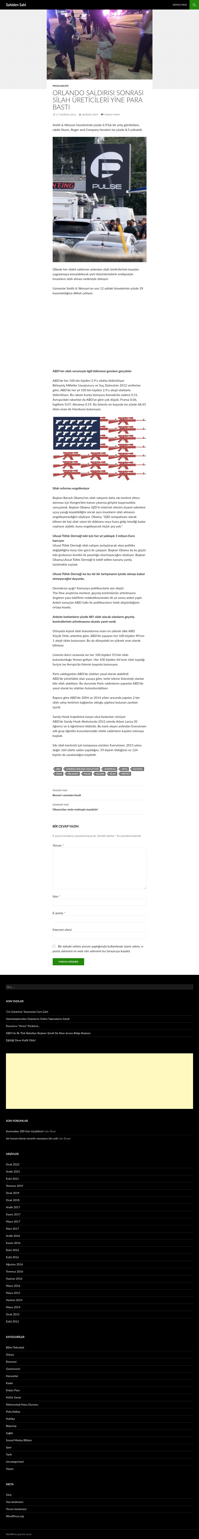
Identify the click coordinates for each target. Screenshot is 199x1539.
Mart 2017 (12, 1228)
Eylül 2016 (12, 1257)
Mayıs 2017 (13, 1221)
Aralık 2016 (13, 1235)
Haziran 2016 (14, 1278)
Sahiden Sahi (16, 5)
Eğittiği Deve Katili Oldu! (21, 1040)
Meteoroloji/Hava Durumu (22, 1404)
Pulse (87, 773)
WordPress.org (15, 1516)
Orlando (73, 773)
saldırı (100, 773)
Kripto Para (13, 1390)
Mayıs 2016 (13, 1285)
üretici (125, 773)
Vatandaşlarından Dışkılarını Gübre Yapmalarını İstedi (38, 1018)
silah (113, 773)
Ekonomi (11, 1361)
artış (124, 769)
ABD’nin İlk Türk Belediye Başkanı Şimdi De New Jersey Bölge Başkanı (48, 1033)
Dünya (10, 1354)
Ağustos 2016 (14, 1264)
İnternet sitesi (62, 929)
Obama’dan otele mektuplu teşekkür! (100, 806)
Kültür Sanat (13, 1397)
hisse (59, 773)
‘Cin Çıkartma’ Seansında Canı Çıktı (27, 1011)
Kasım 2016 (13, 1243)
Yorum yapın (112, 114)
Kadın (9, 1383)
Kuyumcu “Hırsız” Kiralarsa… (23, 1026)
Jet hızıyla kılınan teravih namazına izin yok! (32, 1138)
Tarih (9, 1454)
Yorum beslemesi (16, 1509)
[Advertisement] (99, 1081)
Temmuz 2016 (14, 1271)
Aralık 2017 (13, 1207)
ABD (58, 769)
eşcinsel (138, 769)
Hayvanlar (12, 1376)
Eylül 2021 (12, 1178)
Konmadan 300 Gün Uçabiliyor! (25, 1131)
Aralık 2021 (13, 1171)
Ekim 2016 (12, 1250)
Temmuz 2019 (14, 1185)
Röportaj (11, 1426)
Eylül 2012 (12, 1321)
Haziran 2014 (14, 1300)
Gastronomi (13, 1368)
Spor (8, 1447)
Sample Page (179, 4)
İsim (56, 896)
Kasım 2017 (13, 1214)
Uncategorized (15, 1461)
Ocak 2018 (12, 1200)
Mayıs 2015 (13, 1292)
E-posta (59, 913)
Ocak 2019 (12, 1193)
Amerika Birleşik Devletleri (82, 769)
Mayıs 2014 (13, 1307)
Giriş (8, 1494)
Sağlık (9, 1433)
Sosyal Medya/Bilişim (19, 1440)
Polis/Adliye (61, 85)
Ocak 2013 (12, 1314)
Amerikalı (110, 769)
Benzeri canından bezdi (100, 792)
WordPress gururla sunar (18, 1534)
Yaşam (10, 1468)
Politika (10, 1418)
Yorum (58, 845)
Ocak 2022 (12, 1164)
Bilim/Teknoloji (15, 1347)
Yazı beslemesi (14, 1502)
